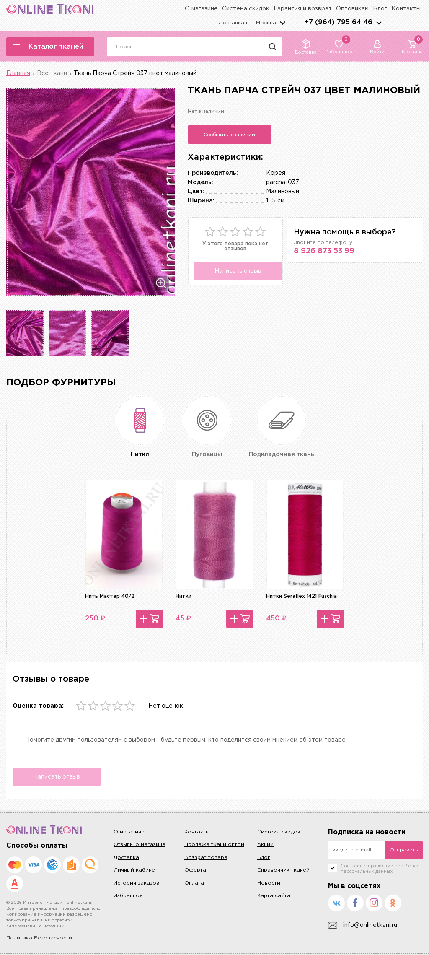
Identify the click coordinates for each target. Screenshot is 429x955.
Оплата (194, 883)
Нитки (183, 596)
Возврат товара (205, 857)
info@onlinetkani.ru (362, 925)
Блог (380, 8)
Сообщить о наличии (229, 135)
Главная (18, 73)
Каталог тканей (48, 47)
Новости (268, 883)
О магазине (201, 8)
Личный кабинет (136, 870)
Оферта (195, 870)
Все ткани (52, 73)
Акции (265, 844)
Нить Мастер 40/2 (109, 596)
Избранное (128, 895)
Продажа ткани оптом (214, 844)
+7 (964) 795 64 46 (338, 22)
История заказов (136, 883)
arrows (378, 22)
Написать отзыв (237, 271)
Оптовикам (352, 8)
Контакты (406, 8)
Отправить (404, 850)
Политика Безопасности (39, 938)
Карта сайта (273, 895)
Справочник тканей (283, 870)
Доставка (126, 857)
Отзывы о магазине (139, 844)
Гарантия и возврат (303, 8)
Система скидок (245, 8)
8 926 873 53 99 (324, 251)
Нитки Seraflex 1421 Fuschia (301, 596)
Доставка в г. (247, 23)
